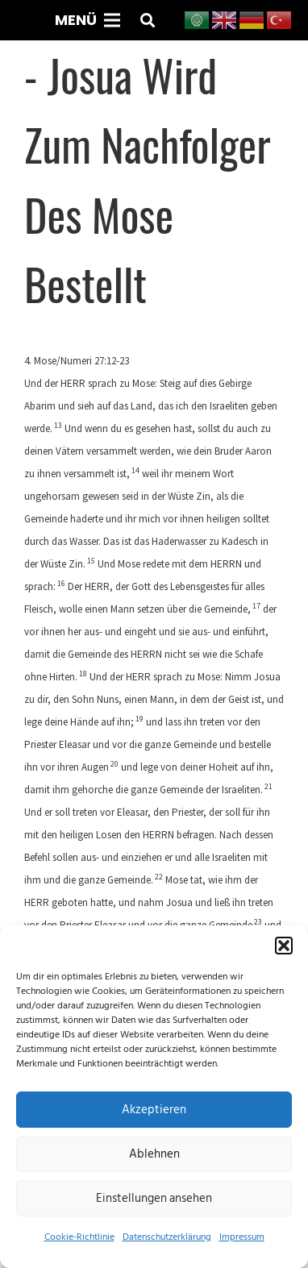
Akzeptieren (154, 1110)
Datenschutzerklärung (167, 1237)
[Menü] (87, 20)
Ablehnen (154, 1154)
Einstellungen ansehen (154, 1198)
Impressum (241, 1237)
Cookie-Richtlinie (79, 1237)
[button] (284, 945)
